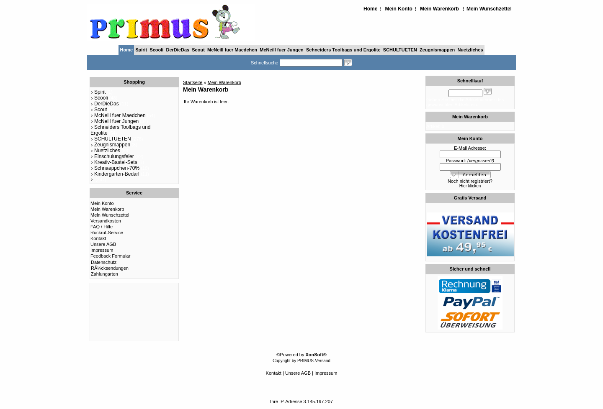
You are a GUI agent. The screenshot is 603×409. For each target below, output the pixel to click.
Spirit (141, 49)
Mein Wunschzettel (489, 9)
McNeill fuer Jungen (282, 49)
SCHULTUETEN (400, 49)
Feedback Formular (110, 255)
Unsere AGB (103, 244)
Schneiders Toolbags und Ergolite (343, 49)
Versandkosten (105, 220)
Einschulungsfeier (112, 156)
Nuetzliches (470, 49)
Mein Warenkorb (439, 9)
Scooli (156, 49)
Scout (198, 49)
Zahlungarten (104, 273)
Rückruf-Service (106, 232)
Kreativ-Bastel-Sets (113, 162)
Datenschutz (103, 262)
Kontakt (98, 238)
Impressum (101, 250)
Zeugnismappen (437, 49)
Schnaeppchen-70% (114, 168)
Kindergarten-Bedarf (114, 174)
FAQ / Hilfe (101, 226)
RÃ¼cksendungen (110, 268)
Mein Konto (398, 9)
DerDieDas (178, 49)
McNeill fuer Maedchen (232, 49)
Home (370, 9)
